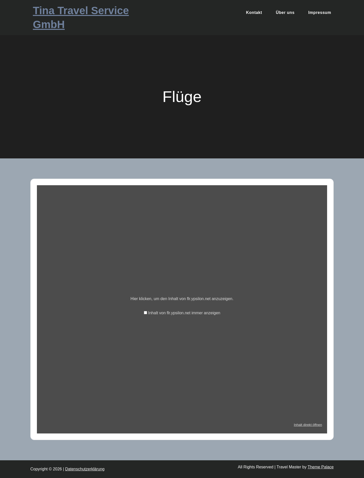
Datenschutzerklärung (85, 469)
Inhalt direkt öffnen (308, 425)
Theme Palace (321, 467)
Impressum (319, 12)
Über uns (285, 12)
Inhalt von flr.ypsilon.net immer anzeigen (184, 313)
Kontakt (254, 12)
